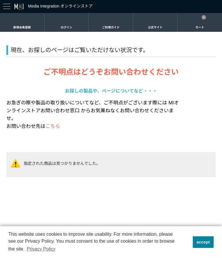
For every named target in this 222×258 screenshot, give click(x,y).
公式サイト (155, 27)
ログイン (66, 27)
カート (199, 27)
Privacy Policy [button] (41, 248)
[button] (186, 242)
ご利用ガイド (110, 27)
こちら (52, 126)
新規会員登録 (22, 27)
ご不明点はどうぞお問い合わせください (111, 72)
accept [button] (203, 242)
